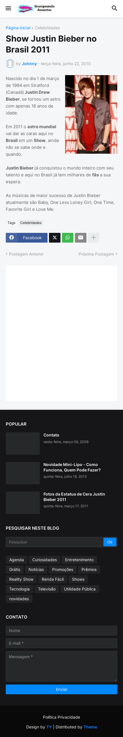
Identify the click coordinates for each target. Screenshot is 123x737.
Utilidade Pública (80, 588)
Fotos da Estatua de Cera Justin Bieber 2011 (74, 497)
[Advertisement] (61, 332)
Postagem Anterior (26, 253)
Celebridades (47, 28)
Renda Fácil (53, 579)
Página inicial (18, 28)
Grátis (14, 569)
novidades (19, 598)
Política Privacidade (61, 717)
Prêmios (89, 569)
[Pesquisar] (55, 542)
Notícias (36, 569)
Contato (51, 434)
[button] (8, 8)
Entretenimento (79, 559)
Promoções (62, 569)
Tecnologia (19, 588)
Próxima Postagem (96, 253)
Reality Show (21, 579)
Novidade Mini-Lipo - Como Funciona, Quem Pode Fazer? (72, 467)
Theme (90, 726)
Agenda (16, 559)
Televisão (47, 588)
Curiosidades (44, 559)
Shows (78, 579)
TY (49, 726)
